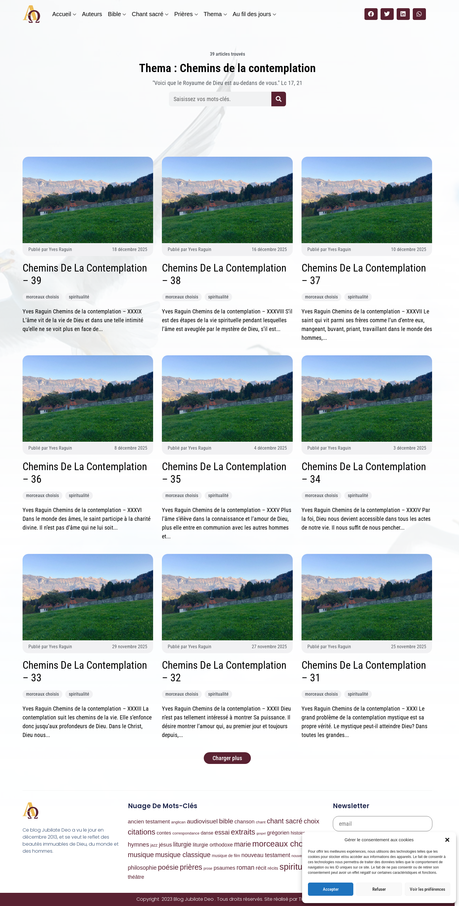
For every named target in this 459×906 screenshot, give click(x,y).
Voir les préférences (427, 889)
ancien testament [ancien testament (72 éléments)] (149, 821)
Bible (117, 14)
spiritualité (79, 297)
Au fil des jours (254, 14)
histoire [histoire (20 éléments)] (298, 832)
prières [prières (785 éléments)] (191, 867)
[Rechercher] (278, 99)
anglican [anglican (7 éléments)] (178, 822)
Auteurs (92, 14)
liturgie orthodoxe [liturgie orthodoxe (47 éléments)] (213, 845)
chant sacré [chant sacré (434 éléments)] (284, 821)
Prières (186, 14)
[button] (447, 840)
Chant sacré (150, 14)
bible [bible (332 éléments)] (226, 821)
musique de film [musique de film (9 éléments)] (226, 856)
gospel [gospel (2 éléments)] (261, 833)
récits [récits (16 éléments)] (273, 868)
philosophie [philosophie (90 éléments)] (142, 867)
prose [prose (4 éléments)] (207, 868)
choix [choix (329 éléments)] (311, 821)
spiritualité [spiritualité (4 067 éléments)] (299, 866)
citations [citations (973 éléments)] (141, 832)
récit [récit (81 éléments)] (261, 868)
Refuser (379, 889)
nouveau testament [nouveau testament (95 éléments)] (266, 855)
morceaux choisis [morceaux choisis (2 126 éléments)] (283, 843)
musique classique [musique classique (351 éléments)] (182, 855)
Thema (215, 14)
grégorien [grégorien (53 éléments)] (278, 833)
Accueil (64, 14)
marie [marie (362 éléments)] (242, 844)
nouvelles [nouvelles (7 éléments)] (300, 856)
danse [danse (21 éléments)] (207, 832)
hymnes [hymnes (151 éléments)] (138, 844)
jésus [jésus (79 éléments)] (165, 845)
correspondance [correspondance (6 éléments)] (185, 833)
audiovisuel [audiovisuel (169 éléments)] (202, 821)
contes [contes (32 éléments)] (164, 833)
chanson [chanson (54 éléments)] (244, 822)
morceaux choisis (42, 297)
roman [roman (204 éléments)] (245, 867)
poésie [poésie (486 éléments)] (168, 867)
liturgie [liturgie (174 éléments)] (182, 844)
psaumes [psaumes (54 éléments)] (224, 868)
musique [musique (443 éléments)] (141, 855)
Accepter (331, 889)
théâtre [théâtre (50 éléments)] (136, 877)
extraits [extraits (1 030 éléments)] (243, 832)
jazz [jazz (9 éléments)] (153, 845)
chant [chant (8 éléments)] (261, 822)
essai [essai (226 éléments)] (222, 832)
